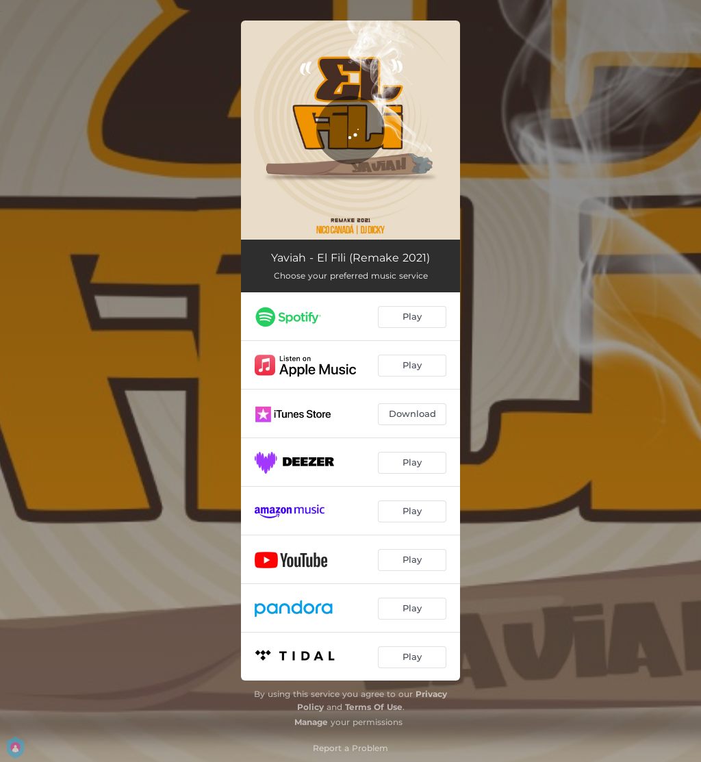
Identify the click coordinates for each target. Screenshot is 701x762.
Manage (311, 722)
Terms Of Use (374, 707)
